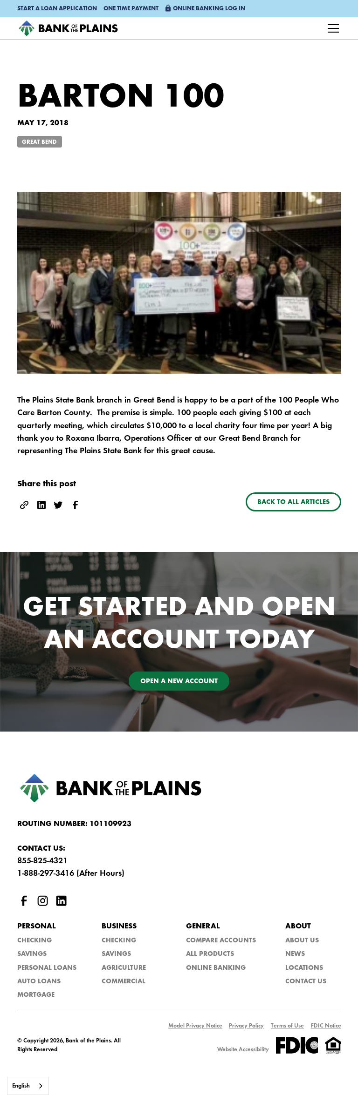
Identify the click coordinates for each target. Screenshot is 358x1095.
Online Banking (216, 968)
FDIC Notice (326, 1026)
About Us (302, 940)
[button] (57, 9)
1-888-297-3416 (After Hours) (70, 873)
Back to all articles (293, 502)
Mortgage (36, 995)
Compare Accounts (221, 940)
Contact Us (305, 981)
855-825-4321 (42, 861)
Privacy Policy (246, 1026)
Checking (34, 940)
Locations (304, 968)
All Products (210, 954)
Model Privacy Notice (195, 1026)
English (21, 1086)
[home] (68, 28)
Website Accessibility (243, 1050)
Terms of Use (287, 1026)
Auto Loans (39, 981)
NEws (295, 954)
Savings (32, 954)
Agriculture (124, 968)
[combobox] (28, 1086)
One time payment (130, 9)
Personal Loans (46, 968)
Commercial (123, 981)
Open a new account (179, 681)
